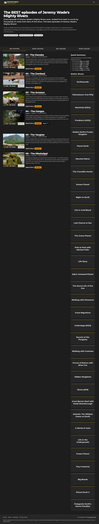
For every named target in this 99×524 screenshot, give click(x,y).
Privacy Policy (23, 517)
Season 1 (28, 57)
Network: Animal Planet (26, 35)
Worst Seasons (84, 48)
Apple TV (46, 123)
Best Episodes (14, 48)
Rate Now (21, 67)
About (10, 517)
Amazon (38, 68)
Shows (5, 517)
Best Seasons (61, 48)
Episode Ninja (92, 517)
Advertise (15, 517)
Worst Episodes (37, 48)
